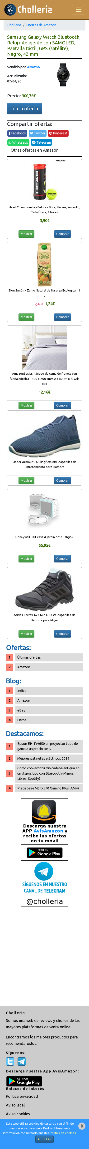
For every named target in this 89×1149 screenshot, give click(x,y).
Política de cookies (63, 1133)
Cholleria (14, 25)
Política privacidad (22, 1096)
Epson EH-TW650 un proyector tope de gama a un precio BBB (47, 746)
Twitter (37, 133)
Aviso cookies (18, 1114)
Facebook (17, 133)
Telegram (41, 142)
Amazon (33, 67)
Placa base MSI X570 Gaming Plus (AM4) (48, 788)
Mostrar (26, 234)
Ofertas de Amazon (41, 25)
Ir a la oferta (24, 108)
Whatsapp (18, 142)
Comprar (62, 234)
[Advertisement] (44, 957)
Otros (21, 720)
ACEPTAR (44, 1139)
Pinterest (58, 133)
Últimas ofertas (29, 657)
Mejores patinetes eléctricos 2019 (43, 758)
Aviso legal (15, 1105)
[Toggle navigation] (78, 9)
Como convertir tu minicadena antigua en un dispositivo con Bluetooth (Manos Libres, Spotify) (48, 773)
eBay (21, 710)
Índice (21, 691)
